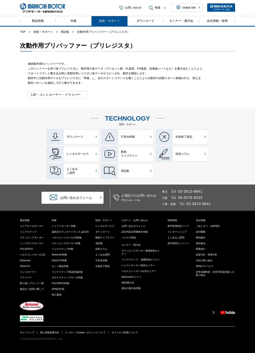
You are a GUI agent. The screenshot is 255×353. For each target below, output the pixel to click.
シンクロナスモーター (32, 243)
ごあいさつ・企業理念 (208, 226)
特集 (74, 20)
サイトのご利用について (125, 332)
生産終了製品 (102, 266)
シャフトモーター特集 (64, 226)
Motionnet (25, 260)
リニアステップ (28, 231)
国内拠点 (200, 237)
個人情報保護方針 (49, 332)
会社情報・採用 (217, 20)
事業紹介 (200, 249)
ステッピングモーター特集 (66, 243)
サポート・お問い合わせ (135, 220)
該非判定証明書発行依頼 (135, 231)
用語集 (99, 243)
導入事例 (56, 294)
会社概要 (200, 231)
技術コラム (101, 249)
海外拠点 (200, 243)
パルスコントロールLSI (32, 254)
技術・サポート (109, 20)
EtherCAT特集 (59, 260)
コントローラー (28, 272)
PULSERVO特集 (61, 283)
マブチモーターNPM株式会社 (42, 8)
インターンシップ (177, 231)
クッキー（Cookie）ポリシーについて (85, 332)
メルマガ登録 (129, 237)
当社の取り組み (204, 260)
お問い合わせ (130, 8)
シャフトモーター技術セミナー (138, 265)
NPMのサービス (204, 266)
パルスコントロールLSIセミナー (139, 271)
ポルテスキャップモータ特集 (67, 277)
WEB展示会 (128, 282)
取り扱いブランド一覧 (32, 283)
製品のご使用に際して (32, 289)
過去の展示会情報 (131, 288)
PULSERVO (26, 249)
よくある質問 (102, 254)
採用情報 (172, 220)
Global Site (188, 7)
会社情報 (200, 220)
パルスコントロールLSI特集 (67, 237)
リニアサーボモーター (32, 226)
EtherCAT (25, 266)
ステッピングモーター (32, 237)
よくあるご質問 (176, 237)
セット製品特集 (60, 266)
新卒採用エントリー (178, 243)
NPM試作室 (58, 289)
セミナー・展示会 (181, 20)
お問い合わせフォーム (133, 226)
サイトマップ (27, 332)
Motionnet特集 (59, 254)
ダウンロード (145, 20)
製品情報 (38, 20)
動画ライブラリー (105, 237)
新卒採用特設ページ (178, 226)
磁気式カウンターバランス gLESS (70, 231)
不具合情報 (101, 260)
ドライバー (26, 277)
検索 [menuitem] (158, 8)
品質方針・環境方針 (206, 254)
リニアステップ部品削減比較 (67, 272)
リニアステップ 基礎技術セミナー (141, 259)
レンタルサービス (105, 226)
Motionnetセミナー (132, 277)
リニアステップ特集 (62, 249)
